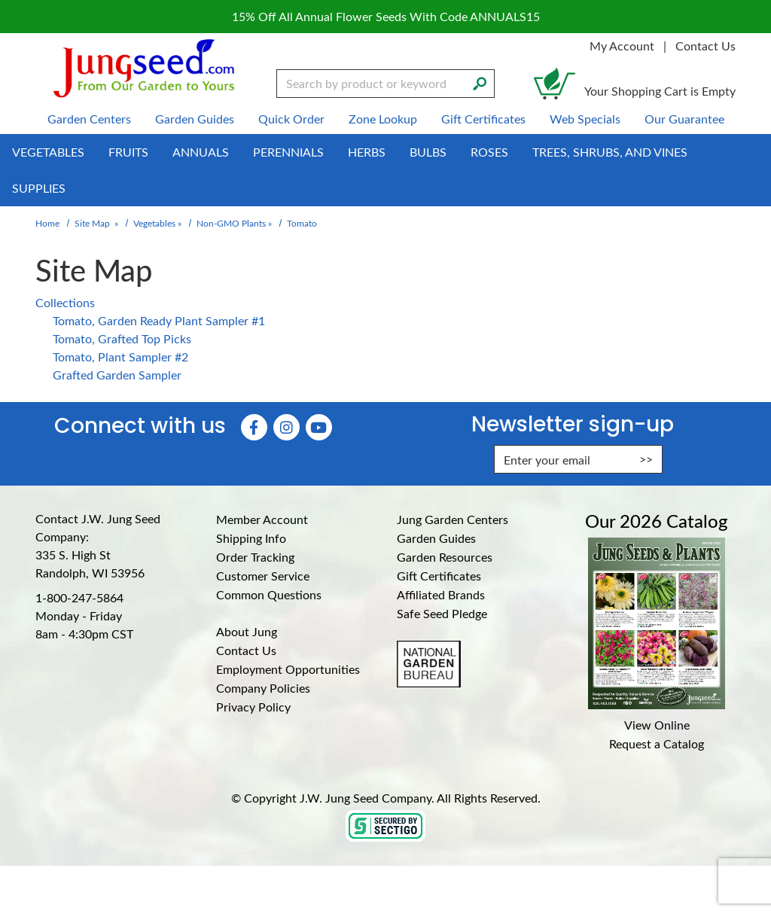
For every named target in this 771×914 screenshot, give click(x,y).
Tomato (302, 223)
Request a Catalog (656, 743)
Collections (65, 302)
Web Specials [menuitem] (585, 118)
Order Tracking (255, 557)
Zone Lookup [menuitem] (383, 118)
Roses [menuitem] (489, 152)
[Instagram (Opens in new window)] (286, 427)
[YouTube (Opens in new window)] (319, 427)
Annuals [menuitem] (200, 152)
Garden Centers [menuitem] (89, 118)
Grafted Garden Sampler (117, 374)
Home (47, 223)
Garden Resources (444, 557)
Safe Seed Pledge (442, 613)
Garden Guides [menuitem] (194, 118)
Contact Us (705, 45)
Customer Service (262, 575)
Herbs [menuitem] (367, 152)
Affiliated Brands (441, 594)
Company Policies (263, 688)
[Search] (479, 82)
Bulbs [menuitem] (428, 152)
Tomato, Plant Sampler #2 (120, 356)
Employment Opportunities (288, 669)
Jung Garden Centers (452, 519)
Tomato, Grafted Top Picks (122, 338)
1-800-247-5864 (79, 597)
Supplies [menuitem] (39, 188)
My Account (622, 45)
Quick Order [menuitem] (291, 118)
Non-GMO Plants (231, 223)
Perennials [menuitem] (288, 152)
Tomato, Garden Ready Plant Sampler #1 (159, 320)
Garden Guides (436, 538)
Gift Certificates (439, 575)
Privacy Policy (253, 706)
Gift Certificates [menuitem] (483, 118)
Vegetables (154, 223)
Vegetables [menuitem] (48, 152)
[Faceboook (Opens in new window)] (254, 427)
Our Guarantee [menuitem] (684, 118)
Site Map (92, 223)
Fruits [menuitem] (128, 152)
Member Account (262, 519)
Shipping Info (251, 538)
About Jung (246, 631)
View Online (657, 725)
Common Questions (269, 594)
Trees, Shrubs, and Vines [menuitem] (609, 152)
